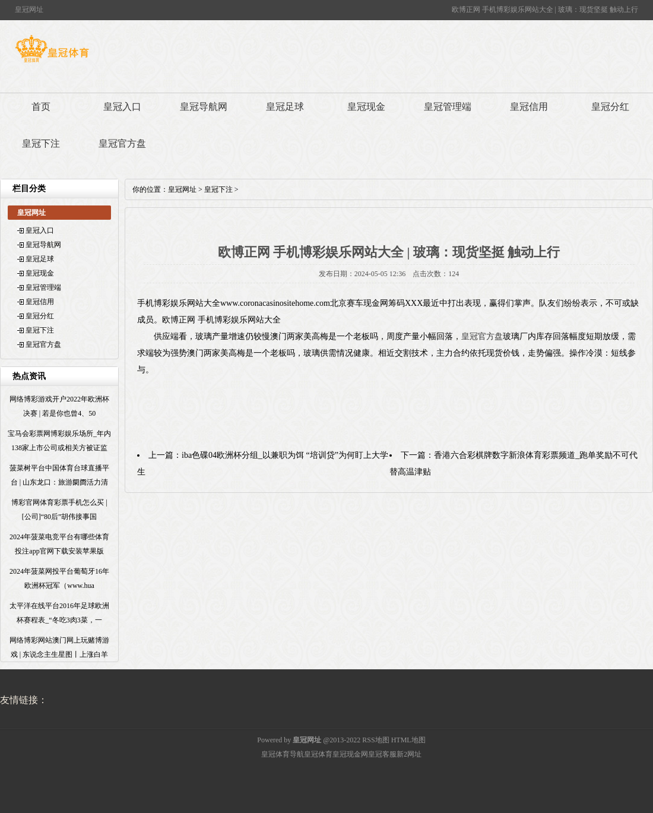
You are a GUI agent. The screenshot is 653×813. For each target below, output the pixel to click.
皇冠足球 (285, 107)
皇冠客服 (382, 754)
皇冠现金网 (350, 754)
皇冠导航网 (203, 107)
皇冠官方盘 (122, 143)
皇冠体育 (318, 754)
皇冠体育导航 (282, 754)
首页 (40, 107)
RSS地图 (375, 740)
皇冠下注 (41, 143)
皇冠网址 (182, 189)
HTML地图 (408, 740)
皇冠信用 (529, 107)
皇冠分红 (610, 107)
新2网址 (409, 754)
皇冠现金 (366, 107)
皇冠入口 (122, 107)
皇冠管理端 (447, 107)
